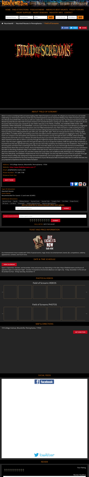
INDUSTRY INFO (56, 13)
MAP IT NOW (9, 180)
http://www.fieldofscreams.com (22, 167)
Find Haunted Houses (10, 467)
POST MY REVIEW (10, 453)
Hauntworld (7, 23)
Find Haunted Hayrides (25, 467)
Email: (5, 170)
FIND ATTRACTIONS (20, 10)
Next (86, 292)
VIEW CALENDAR (9, 264)
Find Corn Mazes (55, 467)
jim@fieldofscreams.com (16, 170)
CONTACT (68, 13)
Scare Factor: (6, 193)
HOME (8, 10)
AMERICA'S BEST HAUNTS (57, 10)
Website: (6, 167)
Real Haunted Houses (68, 467)
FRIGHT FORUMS (76, 10)
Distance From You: (10, 175)
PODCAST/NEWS (37, 10)
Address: (6, 164)
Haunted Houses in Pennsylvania (29, 23)
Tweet (39, 462)
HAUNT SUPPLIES (23, 13)
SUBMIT (66, 208)
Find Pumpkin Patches (41, 467)
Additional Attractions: (10, 199)
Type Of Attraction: (8, 189)
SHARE (66, 28)
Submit (55, 220)
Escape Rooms (81, 467)
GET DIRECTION (80, 332)
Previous (3, 292)
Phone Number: (8, 173)
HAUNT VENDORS (40, 13)
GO (51, 17)
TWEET (75, 28)
